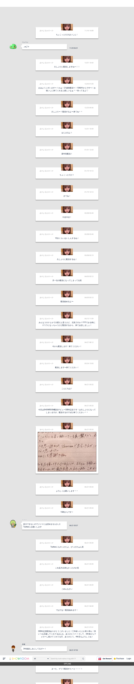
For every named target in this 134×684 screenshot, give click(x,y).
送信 (94, 678)
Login (129, 3)
